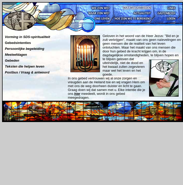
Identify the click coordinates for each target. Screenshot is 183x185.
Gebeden (12, 60)
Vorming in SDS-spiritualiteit (27, 37)
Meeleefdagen (16, 55)
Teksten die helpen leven (24, 66)
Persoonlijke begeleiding (24, 49)
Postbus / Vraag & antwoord (27, 72)
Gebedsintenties (18, 43)
